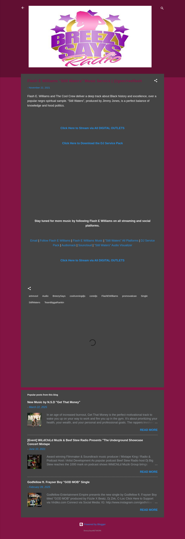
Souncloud (85, 245)
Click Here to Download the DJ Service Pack (92, 143)
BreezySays (59, 296)
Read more (149, 430)
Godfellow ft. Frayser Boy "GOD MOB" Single (58, 482)
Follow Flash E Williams (55, 240)
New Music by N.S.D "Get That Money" (53, 402)
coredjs (93, 296)
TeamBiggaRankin (54, 302)
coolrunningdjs (77, 296)
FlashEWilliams (110, 296)
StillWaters (34, 302)
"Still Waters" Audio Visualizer (113, 245)
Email (33, 240)
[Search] (162, 9)
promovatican (129, 296)
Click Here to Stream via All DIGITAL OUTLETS (92, 128)
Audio (45, 296)
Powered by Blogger (92, 524)
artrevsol (33, 296)
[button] (156, 81)
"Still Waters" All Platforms (121, 240)
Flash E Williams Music (87, 240)
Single (144, 296)
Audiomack (68, 245)
